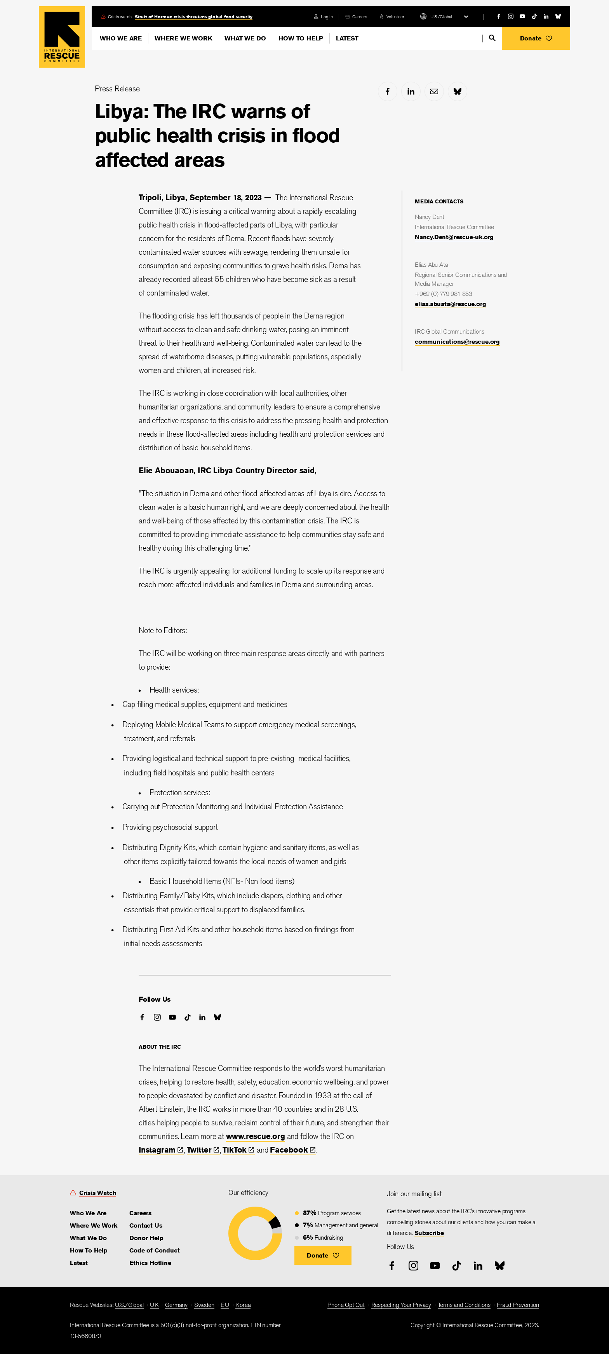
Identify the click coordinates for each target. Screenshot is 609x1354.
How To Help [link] (89, 1250)
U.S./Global (441, 16)
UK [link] (154, 1305)
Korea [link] (243, 1305)
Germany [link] (176, 1305)
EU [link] (225, 1305)
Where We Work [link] (93, 1225)
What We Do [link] (88, 1238)
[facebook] (498, 16)
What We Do (245, 38)
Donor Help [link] (146, 1238)
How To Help (300, 38)
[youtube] (522, 16)
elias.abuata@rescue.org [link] (450, 304)
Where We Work (183, 38)
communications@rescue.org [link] (457, 341)
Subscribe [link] (429, 1233)
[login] (323, 16)
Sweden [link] (204, 1305)
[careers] (356, 16)
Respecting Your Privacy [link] (401, 1305)
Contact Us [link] (145, 1225)
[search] (492, 38)
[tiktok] (534, 16)
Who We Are (121, 38)
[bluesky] (558, 16)
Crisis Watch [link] (98, 1193)
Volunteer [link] (395, 16)
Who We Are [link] (88, 1213)
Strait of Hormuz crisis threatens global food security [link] (193, 16)
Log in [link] (327, 16)
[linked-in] (546, 16)
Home (62, 37)
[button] (536, 38)
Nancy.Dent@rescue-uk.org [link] (454, 237)
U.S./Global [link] (129, 1305)
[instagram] (510, 16)
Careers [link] (359, 16)
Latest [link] (79, 1263)
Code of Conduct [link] (154, 1250)
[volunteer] (391, 16)
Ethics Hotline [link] (150, 1263)
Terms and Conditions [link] (464, 1305)
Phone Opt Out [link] (345, 1305)
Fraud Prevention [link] (518, 1305)
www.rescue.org (255, 1136)
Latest (347, 38)
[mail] (434, 91)
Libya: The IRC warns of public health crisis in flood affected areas (217, 135)
